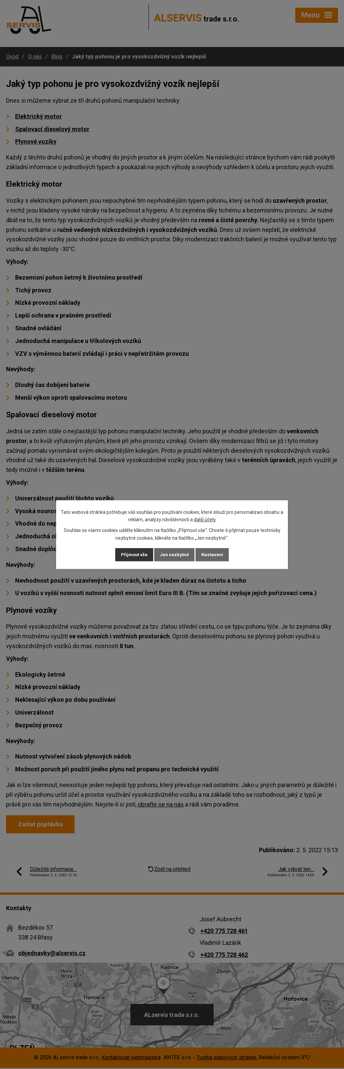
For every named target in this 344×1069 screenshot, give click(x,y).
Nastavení (216, 554)
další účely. (205, 519)
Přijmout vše (130, 554)
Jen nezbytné (174, 554)
